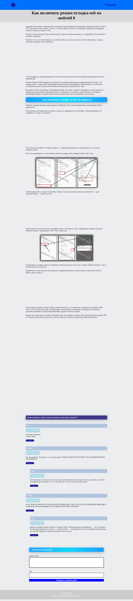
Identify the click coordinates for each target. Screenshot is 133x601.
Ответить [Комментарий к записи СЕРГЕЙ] (30, 463)
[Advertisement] (66, 59)
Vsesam (110, 5)
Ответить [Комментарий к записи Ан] (30, 441)
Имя (30, 571)
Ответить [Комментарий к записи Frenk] (34, 486)
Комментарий (34, 556)
